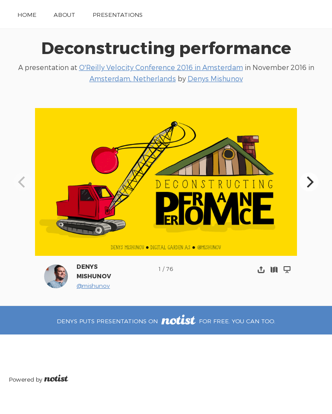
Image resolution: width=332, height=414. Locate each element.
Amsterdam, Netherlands (132, 78)
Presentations (118, 14)
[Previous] (22, 181)
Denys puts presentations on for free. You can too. (166, 321)
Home (26, 14)
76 (169, 268)
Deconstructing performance (166, 47)
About (64, 14)
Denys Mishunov (215, 78)
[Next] (309, 181)
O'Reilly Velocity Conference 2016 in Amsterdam (161, 67)
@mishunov (93, 285)
